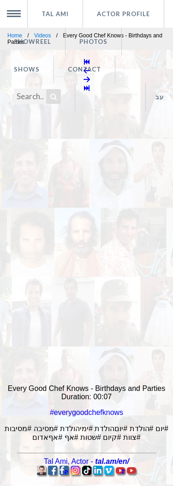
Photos (93, 41)
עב (159, 97)
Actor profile (123, 14)
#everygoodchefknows (86, 412)
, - (86, 461)
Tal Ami (55, 14)
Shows (27, 69)
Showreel (32, 41)
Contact (84, 69)
